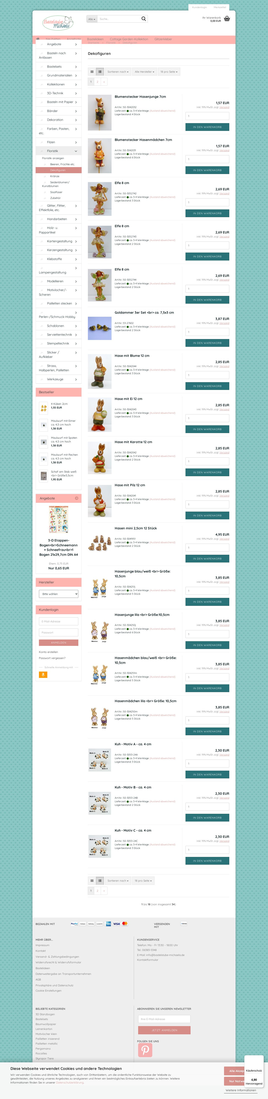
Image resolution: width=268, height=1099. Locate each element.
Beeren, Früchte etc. (58, 177)
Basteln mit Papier (56, 116)
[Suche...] (91, 19)
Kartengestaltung (55, 255)
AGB (38, 993)
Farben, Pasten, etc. (54, 144)
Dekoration (51, 133)
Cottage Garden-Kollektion (129, 39)
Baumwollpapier (46, 1037)
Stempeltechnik (54, 357)
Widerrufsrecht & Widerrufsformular (58, 976)
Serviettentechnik (55, 348)
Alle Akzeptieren (240, 1071)
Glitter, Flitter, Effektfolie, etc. (52, 221)
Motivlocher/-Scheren (53, 306)
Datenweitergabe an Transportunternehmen (63, 987)
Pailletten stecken (55, 317)
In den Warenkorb (207, 140)
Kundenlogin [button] (199, 7)
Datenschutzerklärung (70, 1082)
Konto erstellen (48, 665)
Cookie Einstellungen (49, 1004)
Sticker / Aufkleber (49, 368)
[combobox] (118, 85)
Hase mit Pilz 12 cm (130, 499)
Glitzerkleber (163, 39)
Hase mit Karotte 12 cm (133, 456)
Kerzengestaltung (55, 264)
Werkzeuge (51, 393)
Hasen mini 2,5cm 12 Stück (136, 542)
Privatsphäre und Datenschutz (54, 999)
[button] (92, 85)
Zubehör (51, 211)
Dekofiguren (54, 184)
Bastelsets (50, 80)
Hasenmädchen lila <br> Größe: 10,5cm (146, 714)
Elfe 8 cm (122, 197)
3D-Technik (51, 107)
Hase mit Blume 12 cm (132, 369)
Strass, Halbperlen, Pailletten (54, 381)
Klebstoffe (50, 273)
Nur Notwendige (240, 1081)
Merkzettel (219, 7)
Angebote (74, 39)
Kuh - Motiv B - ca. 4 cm (133, 801)
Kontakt (41, 964)
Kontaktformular (147, 973)
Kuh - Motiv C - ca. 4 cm (133, 844)
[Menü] (261, 1057)
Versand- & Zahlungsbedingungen (57, 970)
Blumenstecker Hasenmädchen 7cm (143, 153)
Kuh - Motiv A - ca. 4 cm (133, 758)
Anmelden (58, 656)
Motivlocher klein (46, 1047)
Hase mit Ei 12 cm (128, 412)
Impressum (42, 959)
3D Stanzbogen (45, 1028)
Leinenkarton (44, 1042)
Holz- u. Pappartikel (48, 244)
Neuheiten (53, 39)
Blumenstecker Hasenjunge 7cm (140, 110)
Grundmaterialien (55, 89)
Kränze (50, 190)
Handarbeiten (53, 233)
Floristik (48, 164)
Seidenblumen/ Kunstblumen (56, 197)
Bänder (48, 124)
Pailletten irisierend (47, 1052)
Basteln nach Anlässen (52, 69)
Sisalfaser (52, 205)
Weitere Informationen (241, 1090)
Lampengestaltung (52, 284)
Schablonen (51, 339)
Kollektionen (52, 98)
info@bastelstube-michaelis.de (165, 968)
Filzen (47, 156)
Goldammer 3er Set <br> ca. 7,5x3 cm (144, 326)
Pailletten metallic (47, 1057)
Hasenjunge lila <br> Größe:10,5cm (142, 628)
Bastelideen (95, 39)
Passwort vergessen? (52, 671)
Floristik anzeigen (53, 172)
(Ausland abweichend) (162, 124)
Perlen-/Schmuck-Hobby (57, 328)
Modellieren (51, 295)
